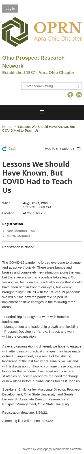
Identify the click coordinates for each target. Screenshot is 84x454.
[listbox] (63, 148)
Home (6, 126)
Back (12, 148)
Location (8, 213)
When (6, 203)
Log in (10, 8)
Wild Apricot (44, 449)
